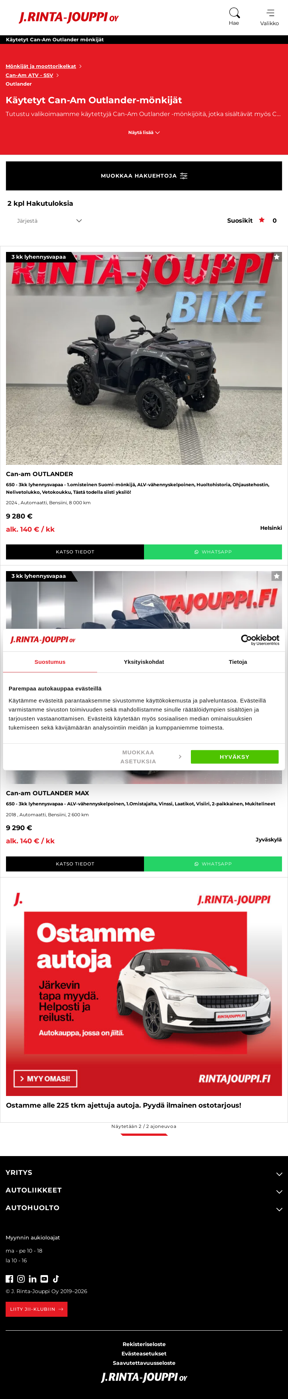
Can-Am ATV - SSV (34, 75)
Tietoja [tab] (238, 662)
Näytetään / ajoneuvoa (143, 1126)
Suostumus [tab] (50, 662)
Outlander (19, 84)
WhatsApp (213, 552)
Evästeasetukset (144, 1353)
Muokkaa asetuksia (151, 756)
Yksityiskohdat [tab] (144, 662)
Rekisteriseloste (144, 1344)
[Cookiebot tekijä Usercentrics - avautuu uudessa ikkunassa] (246, 640)
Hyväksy (235, 756)
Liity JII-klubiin (36, 1309)
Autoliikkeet (34, 1190)
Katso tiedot (75, 552)
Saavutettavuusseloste (144, 1363)
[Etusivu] (63, 18)
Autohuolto (33, 1208)
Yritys (19, 1172)
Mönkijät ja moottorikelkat (45, 66)
